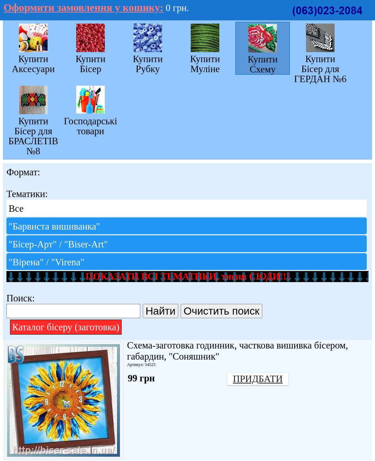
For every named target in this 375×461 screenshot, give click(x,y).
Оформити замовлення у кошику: (83, 7)
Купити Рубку (148, 64)
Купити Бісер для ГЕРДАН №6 (320, 69)
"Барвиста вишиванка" (54, 226)
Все (16, 208)
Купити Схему (263, 64)
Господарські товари (90, 126)
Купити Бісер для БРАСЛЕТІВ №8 (33, 136)
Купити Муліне (205, 64)
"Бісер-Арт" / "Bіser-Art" (58, 244)
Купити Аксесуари (33, 64)
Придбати (258, 379)
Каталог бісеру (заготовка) (66, 327)
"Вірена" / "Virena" (46, 262)
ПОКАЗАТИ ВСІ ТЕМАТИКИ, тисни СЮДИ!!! (187, 276)
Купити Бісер (91, 64)
